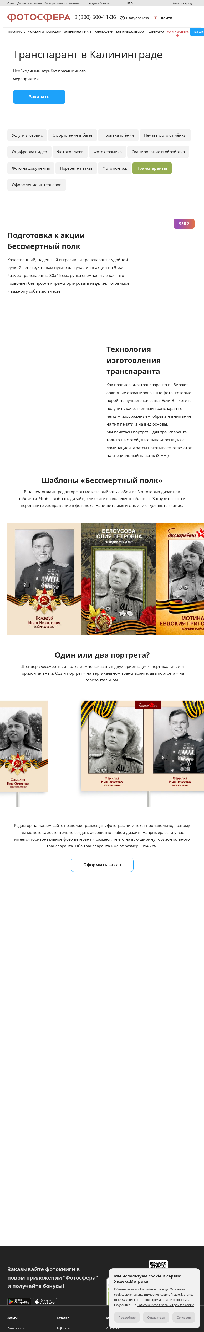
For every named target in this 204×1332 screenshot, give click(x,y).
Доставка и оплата (29, 3)
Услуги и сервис (178, 33)
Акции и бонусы (99, 3)
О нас (11, 3)
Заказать (39, 100)
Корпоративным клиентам (61, 3)
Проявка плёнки (118, 138)
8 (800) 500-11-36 (95, 17)
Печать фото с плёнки (165, 138)
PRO (130, 3)
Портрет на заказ (76, 171)
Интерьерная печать (77, 33)
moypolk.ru (24, 987)
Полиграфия (155, 33)
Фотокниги (36, 33)
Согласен (184, 1317)
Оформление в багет (73, 138)
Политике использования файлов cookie (165, 1305)
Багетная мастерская (130, 33)
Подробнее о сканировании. (38, 968)
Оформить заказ (102, 868)
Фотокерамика (108, 155)
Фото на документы (31, 171)
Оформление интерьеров (37, 188)
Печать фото (17, 33)
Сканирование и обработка (158, 155)
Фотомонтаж (115, 171)
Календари (53, 33)
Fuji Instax (64, 1328)
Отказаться (156, 1317)
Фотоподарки (103, 33)
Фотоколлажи (70, 155)
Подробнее (127, 1317)
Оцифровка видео (29, 155)
